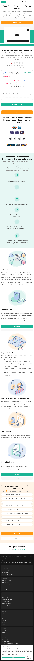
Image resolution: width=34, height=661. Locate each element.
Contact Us (22, 550)
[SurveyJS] (3, 1)
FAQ (15, 550)
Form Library (21, 282)
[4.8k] (22, 1)
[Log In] (28, 1)
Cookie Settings (29, 657)
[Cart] (25, 1)
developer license (14, 193)
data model (29, 272)
